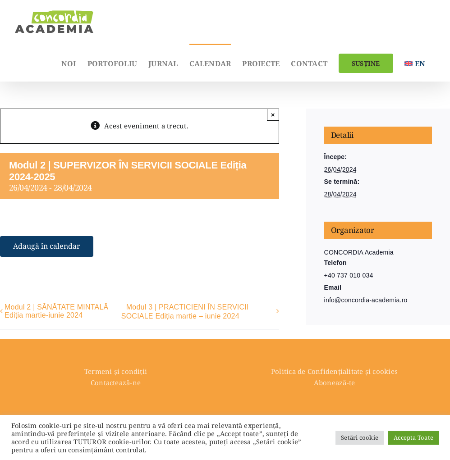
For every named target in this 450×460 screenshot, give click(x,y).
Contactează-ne (116, 382)
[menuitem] (414, 63)
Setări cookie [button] (359, 437)
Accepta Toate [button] (413, 437)
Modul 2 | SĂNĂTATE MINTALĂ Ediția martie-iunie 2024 (57, 311)
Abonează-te (334, 382)
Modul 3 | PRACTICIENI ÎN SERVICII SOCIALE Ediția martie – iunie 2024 (185, 311)
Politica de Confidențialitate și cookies (334, 371)
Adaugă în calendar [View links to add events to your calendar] (46, 246)
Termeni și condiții (115, 371)
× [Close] (273, 114)
